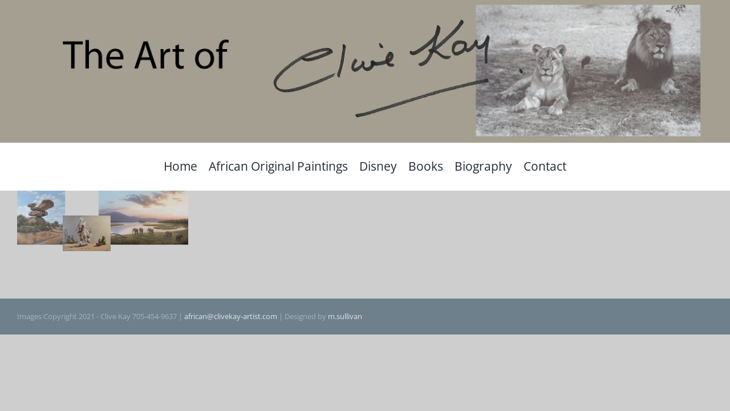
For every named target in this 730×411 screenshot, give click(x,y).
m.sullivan (345, 316)
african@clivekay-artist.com (230, 316)
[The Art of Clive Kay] (365, 6)
